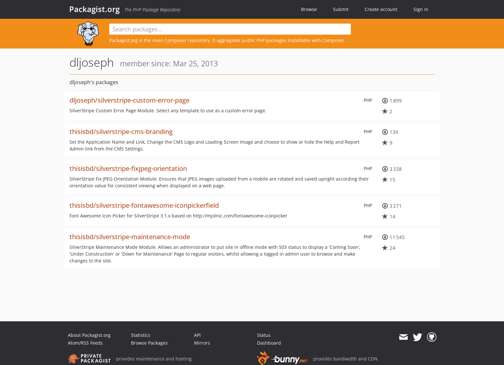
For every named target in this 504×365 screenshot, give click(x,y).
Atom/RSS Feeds (85, 343)
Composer (176, 40)
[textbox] (230, 29)
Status (264, 335)
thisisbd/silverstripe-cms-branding (121, 131)
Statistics (140, 335)
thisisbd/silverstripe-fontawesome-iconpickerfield (144, 205)
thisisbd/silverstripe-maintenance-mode (130, 236)
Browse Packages (149, 343)
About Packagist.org (89, 335)
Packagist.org (94, 9)
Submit (341, 9)
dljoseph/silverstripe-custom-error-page (129, 100)
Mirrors (202, 343)
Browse (309, 9)
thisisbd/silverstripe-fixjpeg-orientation (128, 168)
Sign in (420, 9)
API (197, 335)
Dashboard (269, 343)
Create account (381, 9)
